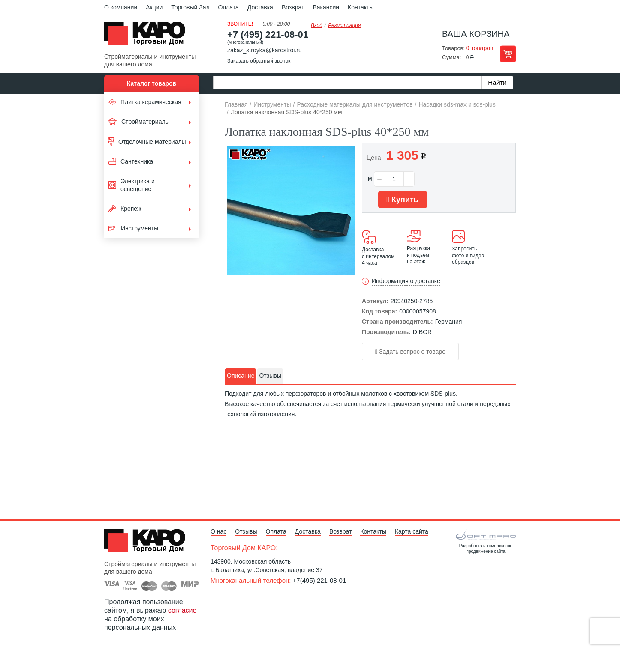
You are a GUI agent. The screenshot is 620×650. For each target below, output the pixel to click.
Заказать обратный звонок (258, 61)
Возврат (293, 7)
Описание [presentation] (240, 375)
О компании (120, 7)
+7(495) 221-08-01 (319, 580)
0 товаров (480, 48)
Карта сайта (411, 531)
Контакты (360, 7)
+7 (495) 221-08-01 (267, 34)
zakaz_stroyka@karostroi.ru (264, 50)
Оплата (228, 7)
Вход (316, 25)
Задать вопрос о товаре (410, 351)
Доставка (260, 7)
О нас (218, 531)
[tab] (240, 376)
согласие (182, 610)
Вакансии (326, 7)
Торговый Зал (190, 7)
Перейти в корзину (508, 53)
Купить (402, 199)
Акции (154, 7)
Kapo (148, 36)
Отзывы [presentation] (270, 375)
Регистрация (344, 25)
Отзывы (246, 531)
